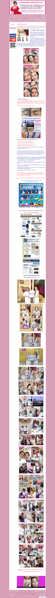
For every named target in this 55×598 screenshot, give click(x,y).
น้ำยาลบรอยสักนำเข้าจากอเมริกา (28, 28)
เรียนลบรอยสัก (29, 26)
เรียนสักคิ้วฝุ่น (28, 27)
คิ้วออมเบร (41, 26)
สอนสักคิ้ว (37, 26)
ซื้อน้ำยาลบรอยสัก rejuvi (35, 28)
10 (35, 588)
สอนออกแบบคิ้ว (33, 26)
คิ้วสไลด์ (39, 26)
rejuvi (22, 26)
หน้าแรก (17, 22)
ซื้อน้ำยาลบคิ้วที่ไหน (40, 27)
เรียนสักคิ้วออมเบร (24, 27)
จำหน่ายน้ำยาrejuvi (32, 27)
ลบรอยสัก (26, 26)
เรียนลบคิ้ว (20, 26)
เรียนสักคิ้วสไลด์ (20, 27)
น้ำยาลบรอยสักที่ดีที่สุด (21, 28)
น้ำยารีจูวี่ (36, 27)
